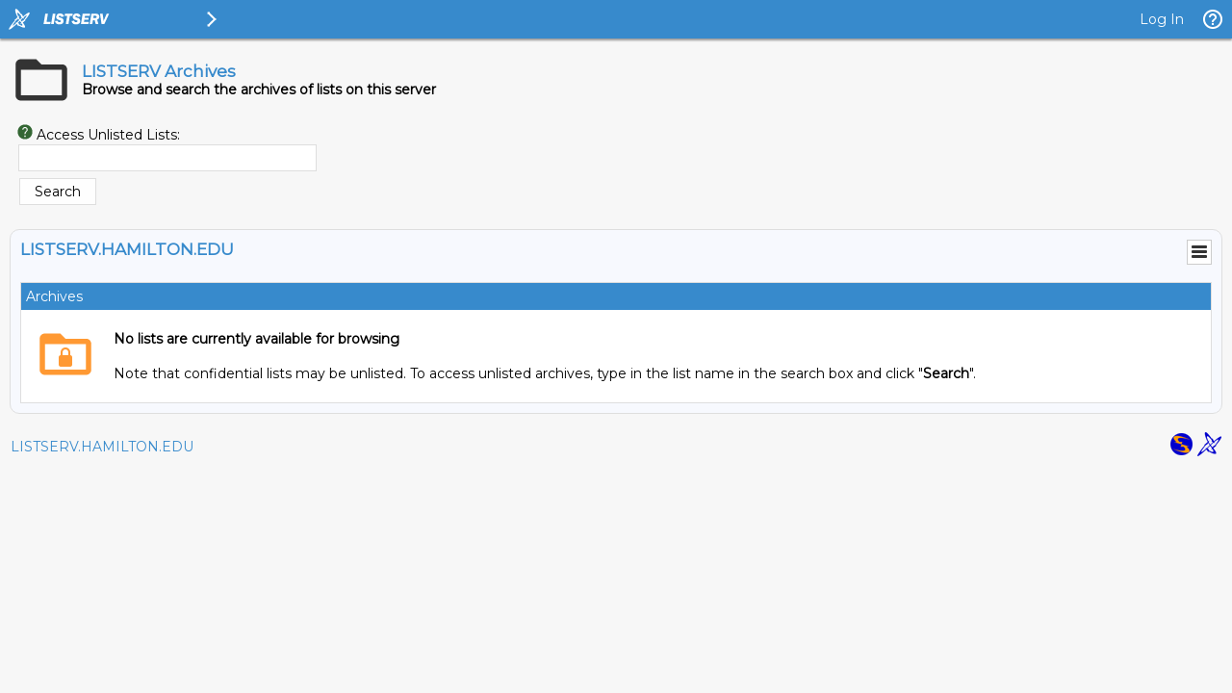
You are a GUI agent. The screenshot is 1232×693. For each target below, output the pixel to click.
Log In (1162, 19)
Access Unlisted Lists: (108, 134)
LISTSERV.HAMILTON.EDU (102, 446)
